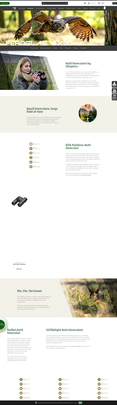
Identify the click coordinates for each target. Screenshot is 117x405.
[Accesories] (61, 8)
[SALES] (79, 8)
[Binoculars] (30, 8)
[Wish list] (85, 3)
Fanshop (75, 48)
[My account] (92, 3)
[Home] (14, 8)
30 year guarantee (45, 48)
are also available (75, 346)
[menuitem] (55, 3)
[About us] (92, 8)
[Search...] (55, 3)
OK (80, 402)
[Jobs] (98, 8)
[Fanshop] (85, 8)
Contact (55, 48)
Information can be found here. (16, 360)
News (61, 48)
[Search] (66, 3)
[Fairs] (103, 8)
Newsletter (68, 48)
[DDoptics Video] (70, 8)
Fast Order (83, 48)
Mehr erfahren (74, 402)
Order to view (34, 48)
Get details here (86, 175)
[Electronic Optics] (51, 8)
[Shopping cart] (101, 3)
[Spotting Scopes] (40, 8)
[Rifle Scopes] (21, 8)
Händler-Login (4, 3)
